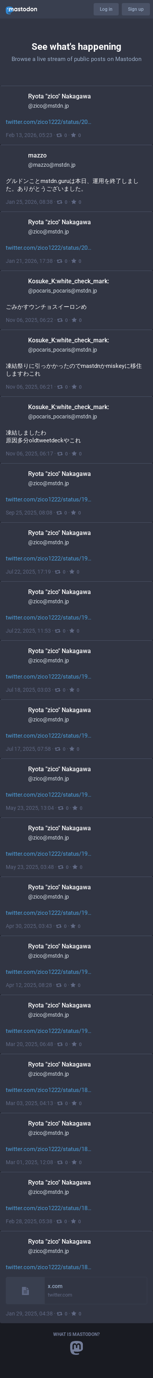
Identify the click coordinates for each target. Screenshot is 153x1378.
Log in (106, 9)
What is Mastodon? (76, 1334)
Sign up (136, 9)
